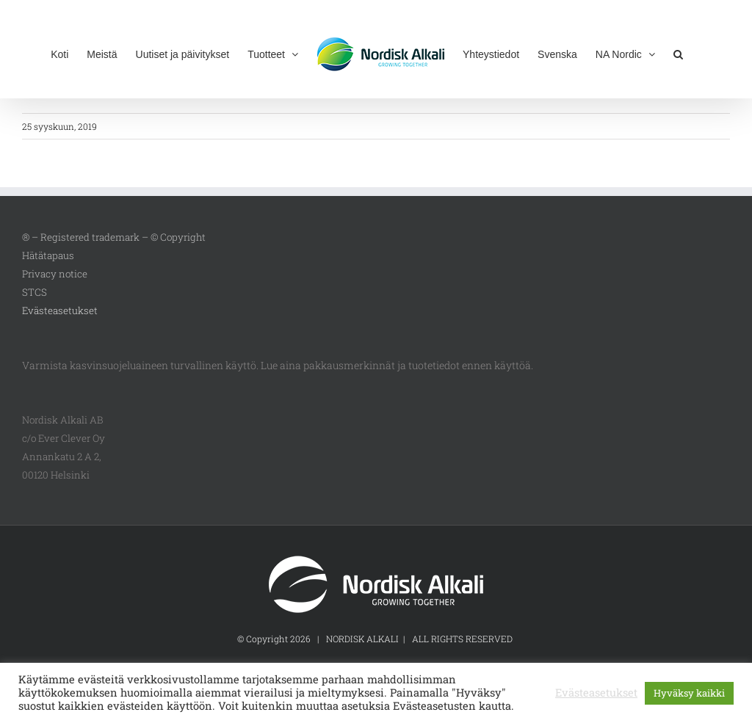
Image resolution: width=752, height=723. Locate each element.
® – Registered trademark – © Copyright (114, 237)
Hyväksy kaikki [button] (689, 693)
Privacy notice (54, 273)
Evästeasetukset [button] (60, 310)
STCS (34, 292)
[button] (678, 53)
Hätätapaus (48, 255)
